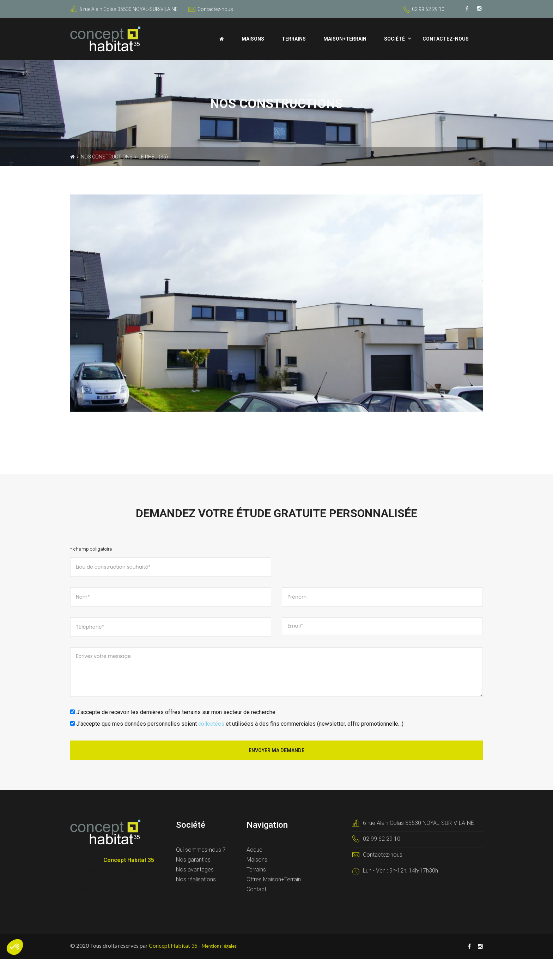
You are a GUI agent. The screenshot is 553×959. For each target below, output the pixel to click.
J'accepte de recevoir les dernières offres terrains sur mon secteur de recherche (172, 712)
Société (394, 39)
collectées (211, 723)
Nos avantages (195, 869)
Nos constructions (107, 157)
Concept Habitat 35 (173, 945)
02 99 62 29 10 (428, 9)
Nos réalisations (196, 879)
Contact (256, 889)
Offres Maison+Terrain (274, 879)
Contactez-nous (210, 9)
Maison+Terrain (344, 39)
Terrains (294, 39)
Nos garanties (193, 859)
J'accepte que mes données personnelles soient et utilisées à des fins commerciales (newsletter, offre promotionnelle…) (236, 723)
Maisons (253, 39)
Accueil (256, 849)
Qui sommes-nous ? (200, 849)
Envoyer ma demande (276, 750)
